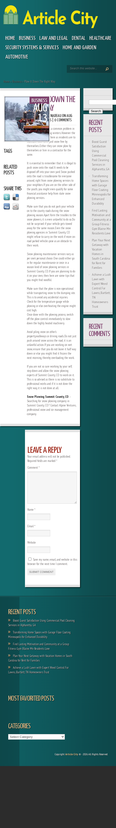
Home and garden (79, 47)
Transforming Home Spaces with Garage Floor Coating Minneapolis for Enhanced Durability (101, 190)
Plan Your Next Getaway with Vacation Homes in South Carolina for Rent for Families (101, 254)
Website (31, 548)
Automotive (16, 57)
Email (31, 532)
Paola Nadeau (51, 116)
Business (27, 38)
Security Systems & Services (32, 47)
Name (31, 515)
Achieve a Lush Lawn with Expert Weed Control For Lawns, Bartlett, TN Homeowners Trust (101, 290)
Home (10, 38)
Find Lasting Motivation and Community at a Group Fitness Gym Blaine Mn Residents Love (101, 221)
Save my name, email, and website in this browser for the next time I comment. (52, 567)
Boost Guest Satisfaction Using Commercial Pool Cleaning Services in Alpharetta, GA (101, 155)
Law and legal (53, 38)
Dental (78, 38)
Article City (71, 760)
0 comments (63, 120)
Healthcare (100, 38)
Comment (33, 468)
